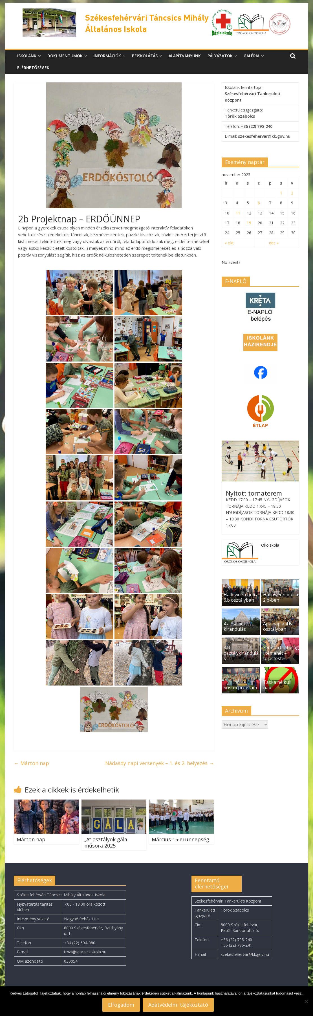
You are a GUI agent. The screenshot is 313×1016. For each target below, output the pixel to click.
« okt (229, 243)
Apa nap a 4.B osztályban (277, 626)
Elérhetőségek (33, 67)
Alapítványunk (185, 55)
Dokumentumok (65, 55)
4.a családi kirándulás (235, 626)
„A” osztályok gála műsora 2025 (105, 842)
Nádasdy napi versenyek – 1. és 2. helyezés (159, 763)
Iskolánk (26, 55)
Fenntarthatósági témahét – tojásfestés (281, 652)
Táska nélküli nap (277, 685)
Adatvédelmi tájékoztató (178, 1004)
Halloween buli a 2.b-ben (280, 597)
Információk (107, 55)
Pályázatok (220, 55)
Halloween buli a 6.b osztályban (241, 597)
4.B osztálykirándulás (241, 652)
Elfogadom (121, 1004)
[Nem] (306, 1001)
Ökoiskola (270, 545)
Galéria (251, 55)
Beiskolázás (145, 55)
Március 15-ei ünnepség (180, 839)
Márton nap (31, 763)
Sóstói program (240, 687)
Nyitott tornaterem (254, 493)
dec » (274, 243)
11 (238, 213)
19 (249, 222)
